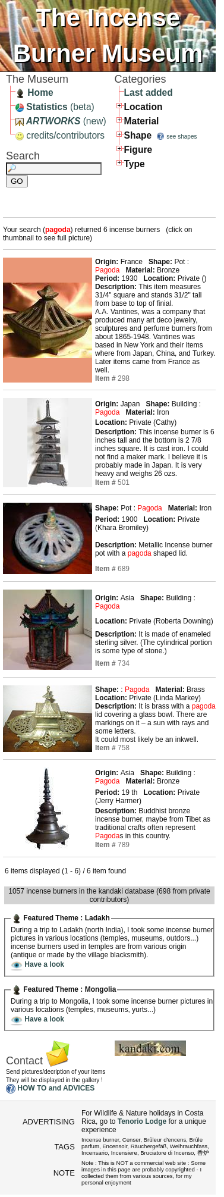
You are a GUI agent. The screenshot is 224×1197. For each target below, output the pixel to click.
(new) (60, 121)
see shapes (181, 136)
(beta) (54, 107)
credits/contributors (60, 135)
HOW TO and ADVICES (55, 1089)
